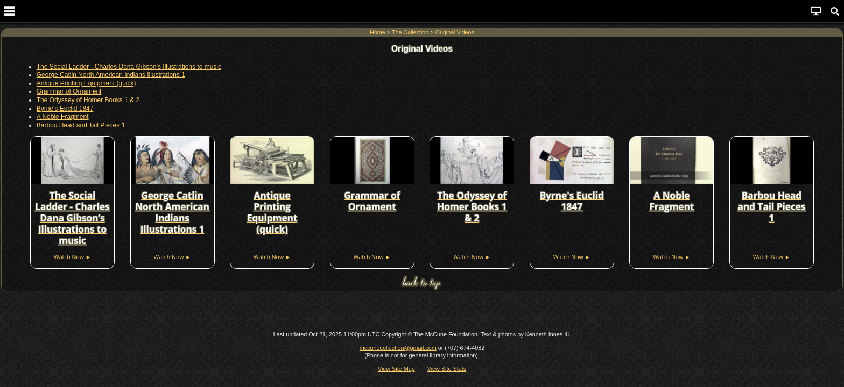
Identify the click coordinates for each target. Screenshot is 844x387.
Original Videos (454, 32)
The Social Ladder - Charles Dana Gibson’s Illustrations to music (129, 66)
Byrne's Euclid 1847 (65, 108)
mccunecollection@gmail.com (398, 348)
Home (377, 32)
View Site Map (396, 368)
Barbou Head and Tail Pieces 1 (81, 125)
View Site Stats (446, 368)
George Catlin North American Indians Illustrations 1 (111, 74)
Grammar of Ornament (69, 91)
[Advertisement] (422, 311)
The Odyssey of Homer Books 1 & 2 (88, 100)
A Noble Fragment (63, 116)
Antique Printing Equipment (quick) (86, 83)
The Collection (410, 32)
